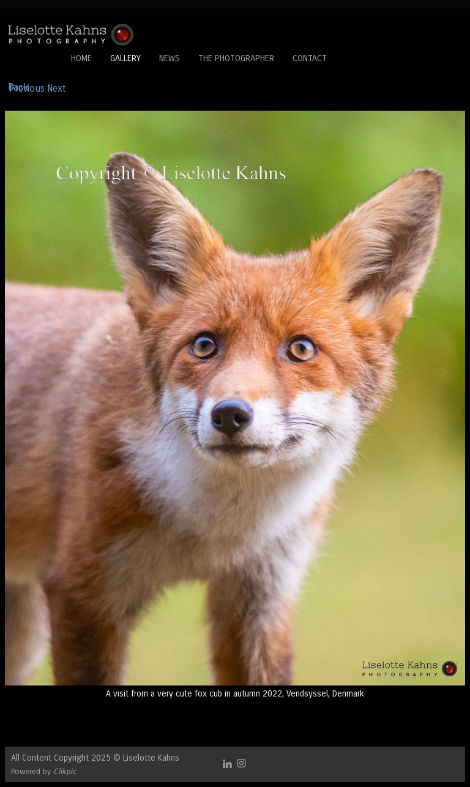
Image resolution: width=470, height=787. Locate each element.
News (169, 58)
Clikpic (64, 771)
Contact (310, 58)
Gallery (125, 58)
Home (81, 58)
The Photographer (236, 58)
